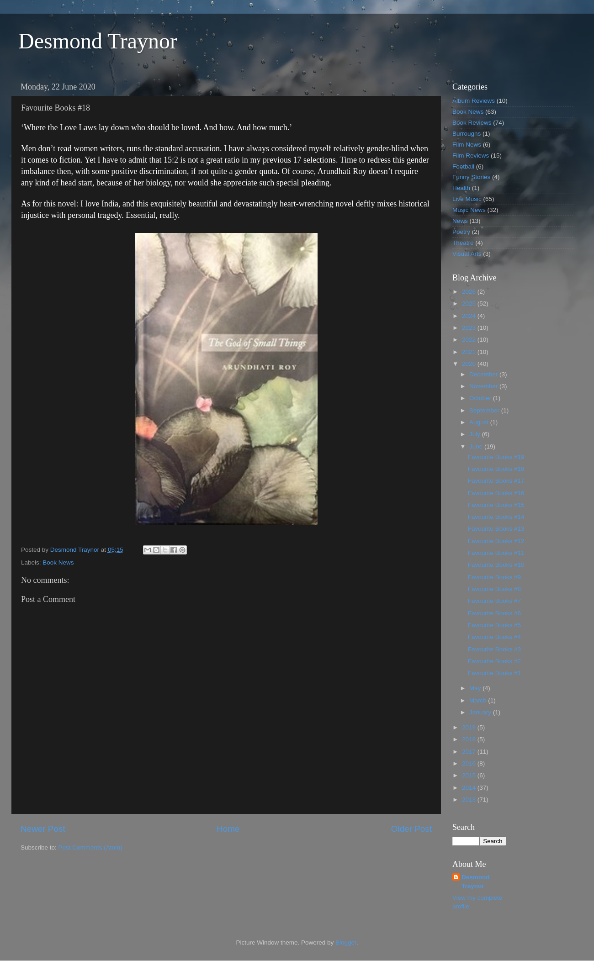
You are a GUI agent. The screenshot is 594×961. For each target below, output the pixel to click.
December (484, 374)
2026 (469, 291)
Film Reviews (470, 155)
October (481, 398)
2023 (469, 327)
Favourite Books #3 (494, 649)
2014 (469, 787)
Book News (58, 562)
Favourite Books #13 (496, 528)
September (485, 410)
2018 (469, 739)
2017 (469, 751)
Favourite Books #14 (496, 516)
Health (461, 188)
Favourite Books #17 (496, 480)
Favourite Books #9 (494, 577)
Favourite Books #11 (496, 552)
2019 (469, 727)
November (484, 386)
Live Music (467, 198)
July (475, 434)
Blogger (345, 942)
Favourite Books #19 (496, 457)
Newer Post (43, 829)
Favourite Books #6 (494, 613)
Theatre (463, 242)
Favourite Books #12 (496, 541)
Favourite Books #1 (494, 673)
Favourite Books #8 (494, 589)
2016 (469, 763)
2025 (469, 303)
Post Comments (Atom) (90, 847)
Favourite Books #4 (494, 637)
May (476, 688)
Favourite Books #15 (496, 505)
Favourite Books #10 (496, 564)
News (460, 220)
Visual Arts (467, 253)
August (479, 422)
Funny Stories (471, 177)
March (478, 700)
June (476, 446)
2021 (469, 351)
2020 (469, 363)
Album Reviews (473, 100)
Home (228, 829)
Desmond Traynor (97, 41)
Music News (469, 209)
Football (463, 166)
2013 (469, 799)
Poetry (461, 231)
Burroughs (466, 133)
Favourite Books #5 (494, 625)
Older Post (411, 829)
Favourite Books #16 (496, 493)
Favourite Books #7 (494, 600)
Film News (466, 144)
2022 (469, 339)
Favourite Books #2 (494, 661)
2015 (469, 775)
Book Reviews (472, 122)
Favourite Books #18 (496, 468)
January (481, 712)
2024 (469, 315)
